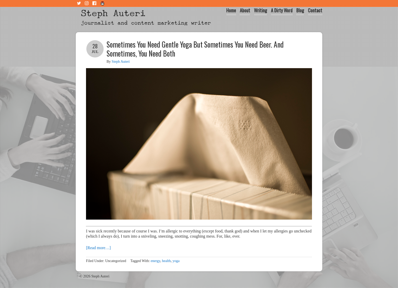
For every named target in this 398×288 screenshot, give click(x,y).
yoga (176, 261)
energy (155, 261)
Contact (315, 10)
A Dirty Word (281, 10)
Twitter (79, 3)
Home (231, 10)
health (166, 261)
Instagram (87, 3)
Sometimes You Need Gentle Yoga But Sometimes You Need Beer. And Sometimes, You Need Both (195, 49)
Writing (260, 10)
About (245, 10)
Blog (300, 10)
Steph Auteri (113, 13)
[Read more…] (98, 248)
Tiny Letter (102, 3)
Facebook (95, 3)
